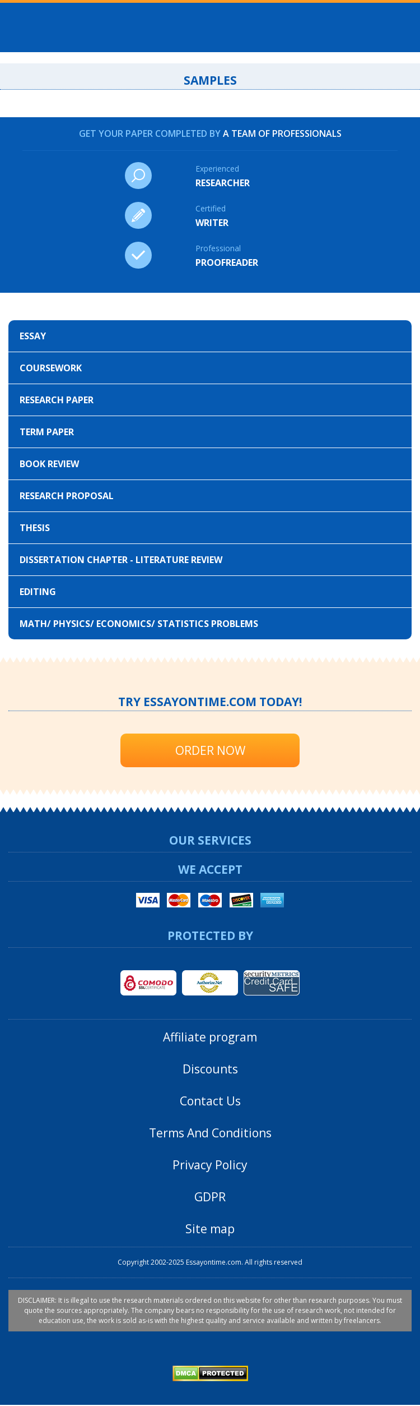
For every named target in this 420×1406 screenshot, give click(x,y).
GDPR (210, 1197)
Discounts (210, 1069)
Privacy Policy (210, 1165)
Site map (210, 1229)
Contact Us (210, 1101)
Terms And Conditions (210, 1133)
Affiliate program (210, 1037)
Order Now (210, 750)
